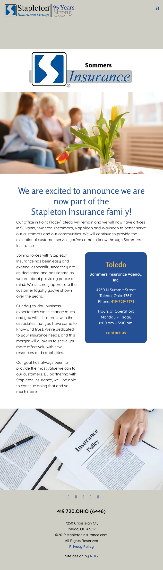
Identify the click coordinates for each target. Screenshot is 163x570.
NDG (94, 556)
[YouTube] (98, 497)
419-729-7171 (122, 301)
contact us (116, 332)
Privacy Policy (81, 546)
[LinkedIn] (91, 497)
